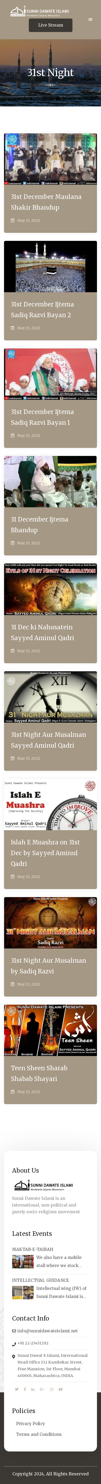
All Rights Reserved (67, 1473)
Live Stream (50, 25)
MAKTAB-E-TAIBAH (32, 1249)
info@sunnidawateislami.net (48, 1330)
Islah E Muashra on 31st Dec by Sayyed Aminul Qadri (45, 853)
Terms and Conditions (39, 1434)
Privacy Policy (30, 1423)
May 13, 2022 (28, 220)
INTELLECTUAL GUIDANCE (40, 1280)
